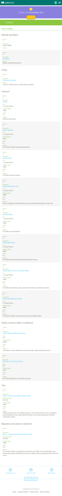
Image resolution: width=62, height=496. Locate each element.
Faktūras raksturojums (9, 80)
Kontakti (14, 491)
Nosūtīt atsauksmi (31, 479)
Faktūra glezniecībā (9, 242)
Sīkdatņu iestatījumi (44, 491)
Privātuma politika (34, 491)
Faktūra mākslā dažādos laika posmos (14, 333)
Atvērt (31, 17)
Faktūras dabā (7, 158)
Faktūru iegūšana (8, 130)
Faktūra (5, 102)
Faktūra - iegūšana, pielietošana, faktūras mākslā (17, 434)
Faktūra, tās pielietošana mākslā (12, 299)
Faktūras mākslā (8, 214)
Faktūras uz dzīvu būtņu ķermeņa (13, 361)
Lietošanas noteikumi (23, 491)
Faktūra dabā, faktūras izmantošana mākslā (16, 271)
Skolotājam (6, 59)
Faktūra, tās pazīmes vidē (10, 186)
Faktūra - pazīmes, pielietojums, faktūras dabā (17, 396)
